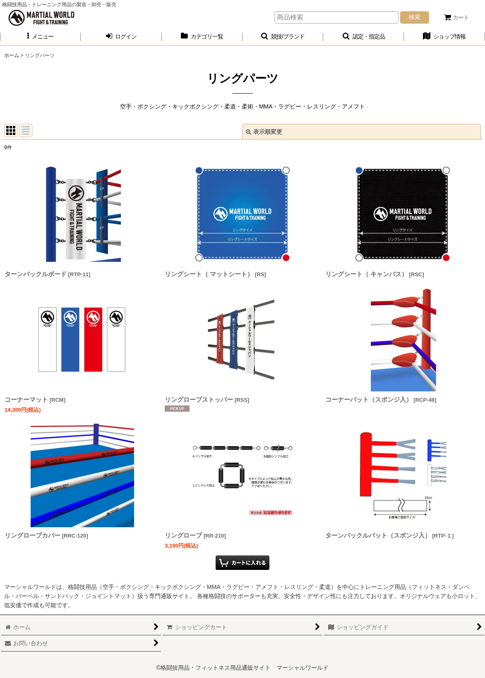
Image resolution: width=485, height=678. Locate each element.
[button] (40, 36)
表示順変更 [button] (264, 131)
